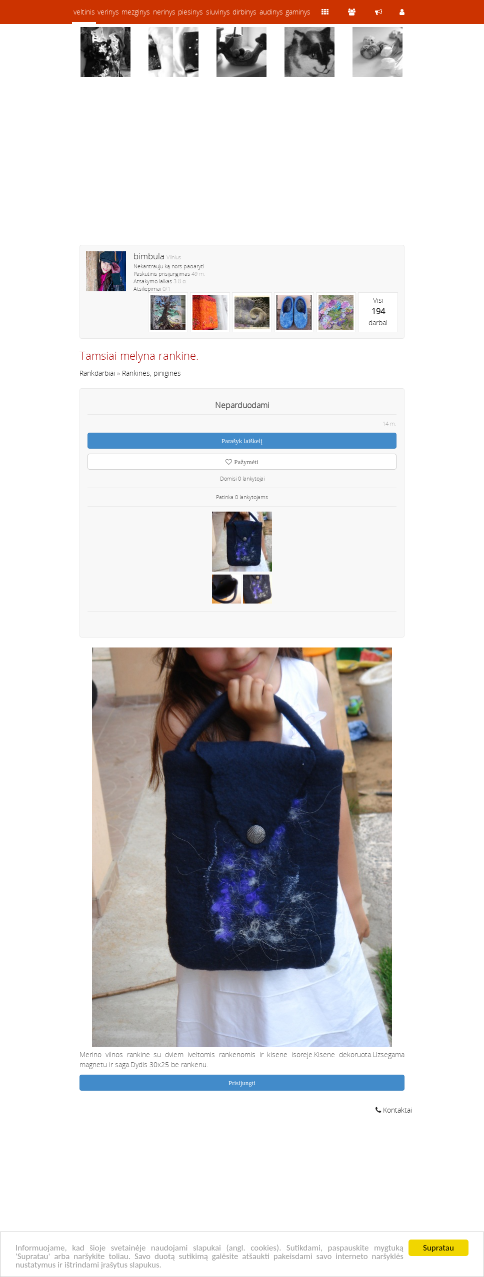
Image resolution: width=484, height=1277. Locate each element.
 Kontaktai (394, 1110)
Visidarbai (378, 311)
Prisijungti (242, 1083)
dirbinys (244, 11)
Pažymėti (242, 462)
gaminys (298, 11)
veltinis (84, 11)
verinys (108, 11)
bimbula (149, 256)
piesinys (190, 11)
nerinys (164, 11)
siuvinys (218, 11)
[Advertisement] (242, 167)
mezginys (136, 11)
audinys (271, 11)
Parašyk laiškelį (242, 441)
